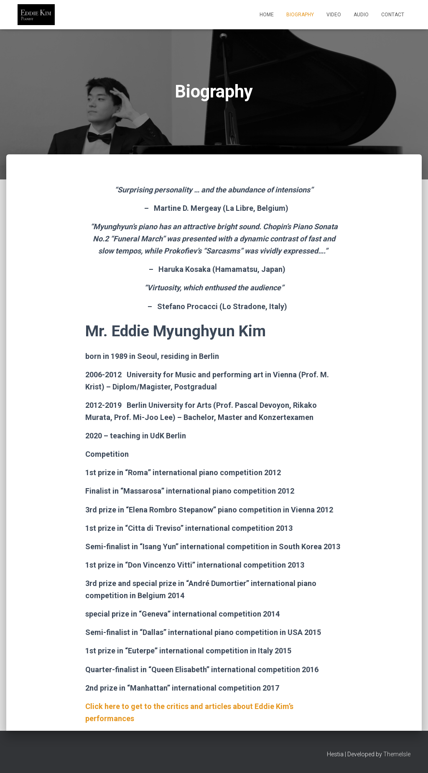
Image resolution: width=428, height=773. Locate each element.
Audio (361, 15)
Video (333, 15)
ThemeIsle (396, 754)
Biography (300, 15)
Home (267, 15)
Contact (392, 15)
